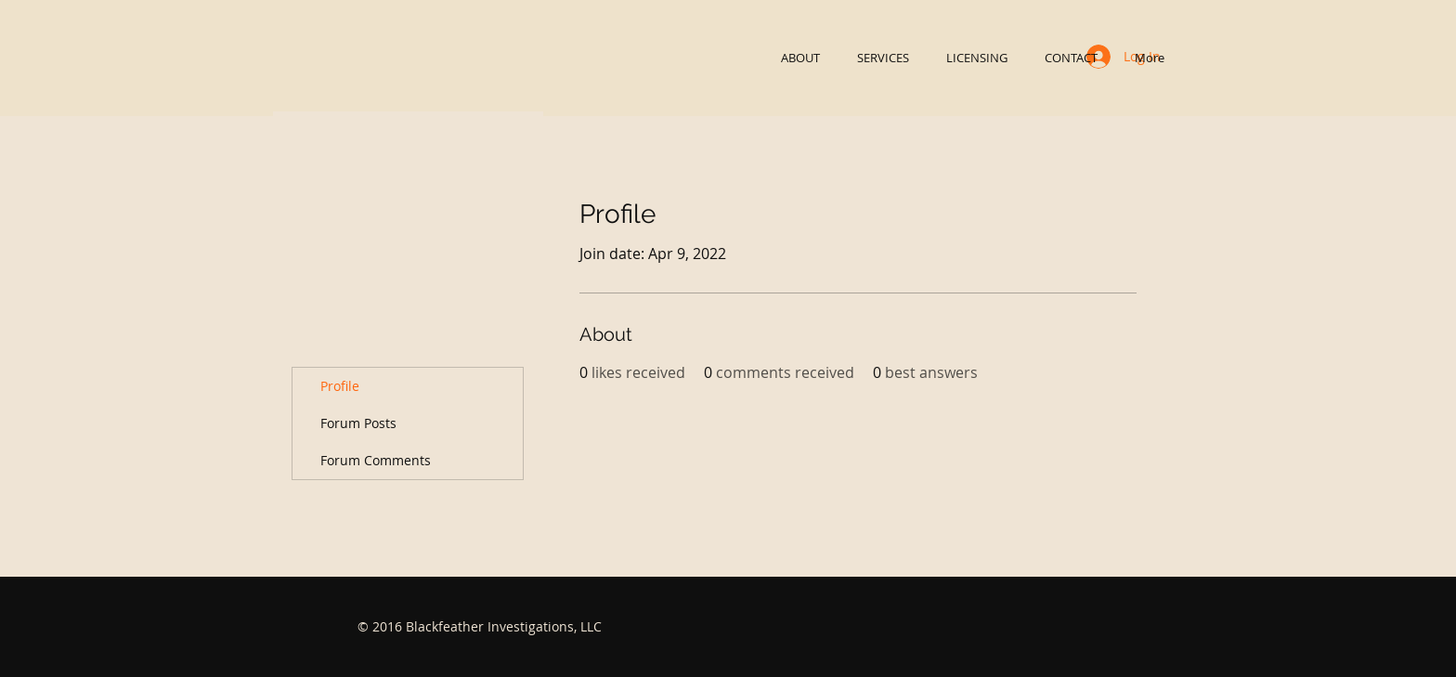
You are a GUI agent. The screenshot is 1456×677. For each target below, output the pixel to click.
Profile (339, 386)
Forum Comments (375, 460)
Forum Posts (358, 423)
